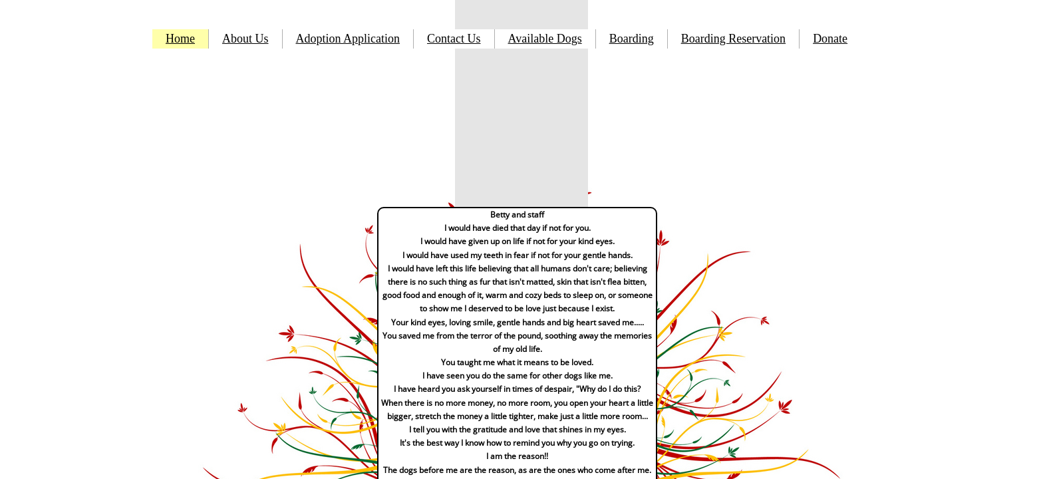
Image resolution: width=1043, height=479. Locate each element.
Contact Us (454, 38)
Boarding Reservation (733, 38)
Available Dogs (545, 38)
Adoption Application (348, 38)
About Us (245, 38)
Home (180, 38)
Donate (830, 38)
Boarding (631, 38)
